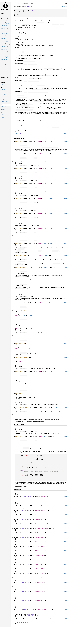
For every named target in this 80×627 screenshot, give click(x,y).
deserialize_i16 (4, 33)
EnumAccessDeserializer (41, 505)
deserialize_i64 (4, 36)
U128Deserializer (40, 596)
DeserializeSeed (4, 103)
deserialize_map (4, 43)
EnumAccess (3, 106)
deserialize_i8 (3, 38)
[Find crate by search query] (75, 1)
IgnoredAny (3, 89)
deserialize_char (19, 235)
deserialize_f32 (4, 30)
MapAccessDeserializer (41, 510)
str (25, 312)
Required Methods (5, 18)
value (2, 84)
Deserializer (4, 9)
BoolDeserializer (40, 519)
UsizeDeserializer (40, 605)
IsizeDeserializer (40, 568)
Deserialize (3, 99)
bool (32, 446)
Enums (2, 93)
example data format (21, 127)
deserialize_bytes (4, 25)
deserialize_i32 (4, 35)
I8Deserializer (39, 546)
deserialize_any (4, 20)
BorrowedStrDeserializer (42, 528)
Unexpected (3, 94)
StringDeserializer (40, 573)
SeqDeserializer (43, 618)
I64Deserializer (39, 559)
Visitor (2, 117)
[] (66, 6)
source (63, 6)
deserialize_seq (19, 335)
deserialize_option (4, 46)
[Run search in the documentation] (38, 3)
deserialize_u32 (4, 59)
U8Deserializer (39, 578)
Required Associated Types (6, 12)
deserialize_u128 (4, 72)
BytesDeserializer (42, 492)
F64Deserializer (39, 541)
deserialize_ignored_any (5, 41)
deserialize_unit (4, 64)
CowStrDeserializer (42, 496)
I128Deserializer (40, 564)
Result (39, 141)
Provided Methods (5, 69)
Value (44, 141)
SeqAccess (3, 114)
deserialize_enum (4, 28)
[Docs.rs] (2, 1)
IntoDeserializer (4, 111)
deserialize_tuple (4, 54)
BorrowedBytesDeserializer (42, 523)
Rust (66, 0)
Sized (31, 10)
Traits (2, 98)
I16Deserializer (39, 550)
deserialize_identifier (5, 39)
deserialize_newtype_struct (6, 44)
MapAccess (3, 112)
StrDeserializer (42, 501)
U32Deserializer (39, 587)
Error (2, 15)
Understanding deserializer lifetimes (22, 122)
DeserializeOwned (4, 101)
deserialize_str (4, 49)
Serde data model (43, 20)
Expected (3, 109)
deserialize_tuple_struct (5, 56)
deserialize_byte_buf (5, 23)
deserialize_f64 (4, 31)
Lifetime (17, 118)
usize (20, 345)
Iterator (18, 611)
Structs (3, 87)
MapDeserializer (41, 609)
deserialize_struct (4, 52)
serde (18, 7)
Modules (3, 82)
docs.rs (62, 0)
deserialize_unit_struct (5, 65)
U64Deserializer (39, 591)
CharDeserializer (40, 532)
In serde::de (4, 80)
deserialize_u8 (3, 62)
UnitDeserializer (40, 600)
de (21, 7)
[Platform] (26, 1)
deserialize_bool (4, 22)
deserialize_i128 (4, 70)
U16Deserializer (39, 582)
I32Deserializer (39, 555)
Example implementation (22, 125)
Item (17, 613)
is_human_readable (4, 74)
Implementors (4, 77)
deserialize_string (4, 51)
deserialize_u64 (4, 60)
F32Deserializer (39, 537)
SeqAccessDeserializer (41, 514)
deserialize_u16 (4, 57)
